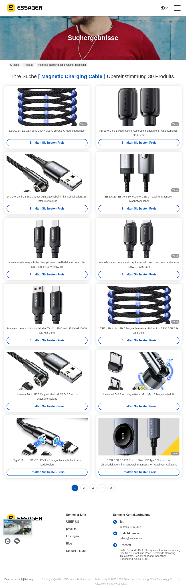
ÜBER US (72, 521)
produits (71, 528)
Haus (14, 64)
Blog (69, 543)
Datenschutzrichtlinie (13, 579)
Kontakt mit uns (76, 550)
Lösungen (72, 536)
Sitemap (28, 579)
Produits (28, 64)
